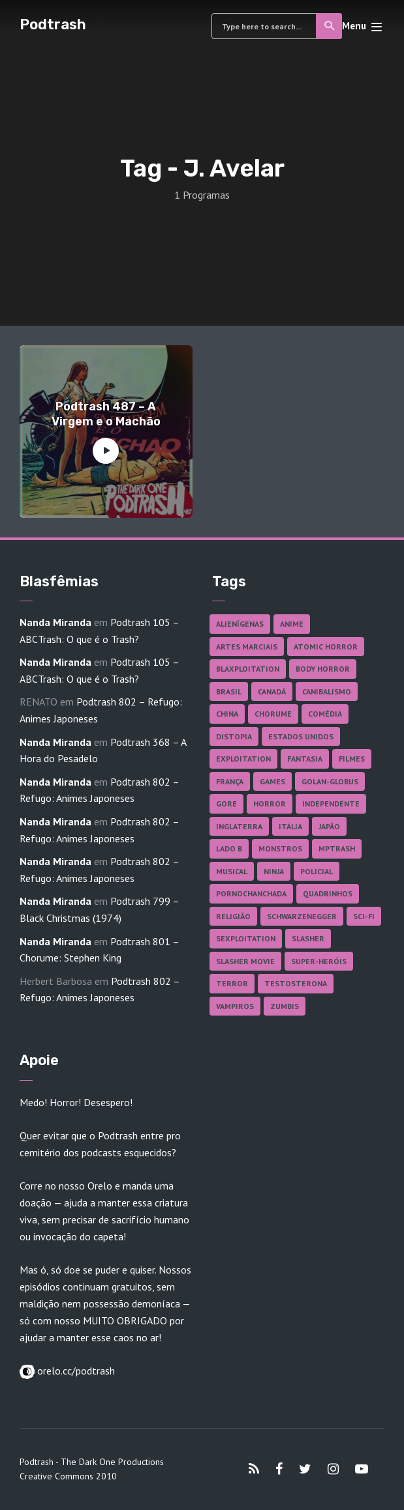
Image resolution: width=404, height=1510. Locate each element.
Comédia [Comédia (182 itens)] (325, 714)
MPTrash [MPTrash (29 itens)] (337, 848)
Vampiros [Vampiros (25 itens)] (235, 1006)
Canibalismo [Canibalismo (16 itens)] (326, 691)
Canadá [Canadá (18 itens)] (272, 691)
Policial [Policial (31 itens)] (316, 871)
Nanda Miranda (55, 622)
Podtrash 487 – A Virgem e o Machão (106, 414)
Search (330, 26)
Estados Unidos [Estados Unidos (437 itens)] (301, 736)
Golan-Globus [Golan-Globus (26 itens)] (330, 781)
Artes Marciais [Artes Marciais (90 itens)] (246, 646)
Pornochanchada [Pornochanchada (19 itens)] (251, 893)
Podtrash (53, 24)
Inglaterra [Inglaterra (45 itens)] (239, 826)
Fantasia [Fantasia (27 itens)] (304, 758)
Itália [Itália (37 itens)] (290, 826)
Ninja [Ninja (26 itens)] (274, 871)
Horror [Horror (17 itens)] (269, 803)
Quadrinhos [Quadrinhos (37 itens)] (327, 893)
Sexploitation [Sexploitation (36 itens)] (245, 938)
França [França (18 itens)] (229, 781)
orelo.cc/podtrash (75, 1370)
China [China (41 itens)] (227, 714)
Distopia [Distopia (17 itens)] (234, 736)
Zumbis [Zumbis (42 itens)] (284, 1006)
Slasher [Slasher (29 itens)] (308, 938)
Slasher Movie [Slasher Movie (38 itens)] (245, 961)
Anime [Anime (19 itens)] (291, 624)
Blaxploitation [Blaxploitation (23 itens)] (247, 669)
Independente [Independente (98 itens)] (331, 803)
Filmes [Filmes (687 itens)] (352, 758)
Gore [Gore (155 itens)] (226, 803)
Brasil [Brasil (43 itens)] (228, 691)
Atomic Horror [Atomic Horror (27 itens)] (326, 646)
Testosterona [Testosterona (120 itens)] (295, 983)
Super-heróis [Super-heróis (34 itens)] (319, 961)
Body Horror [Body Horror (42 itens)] (323, 669)
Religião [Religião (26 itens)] (233, 916)
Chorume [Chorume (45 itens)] (273, 714)
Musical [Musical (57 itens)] (231, 871)
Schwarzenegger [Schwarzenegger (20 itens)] (302, 916)
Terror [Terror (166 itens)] (232, 983)
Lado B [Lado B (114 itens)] (229, 848)
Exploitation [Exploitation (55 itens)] (243, 758)
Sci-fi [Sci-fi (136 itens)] (364, 916)
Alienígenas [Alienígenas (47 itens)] (240, 624)
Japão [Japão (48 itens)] (329, 826)
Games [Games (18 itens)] (272, 781)
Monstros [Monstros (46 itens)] (280, 848)
